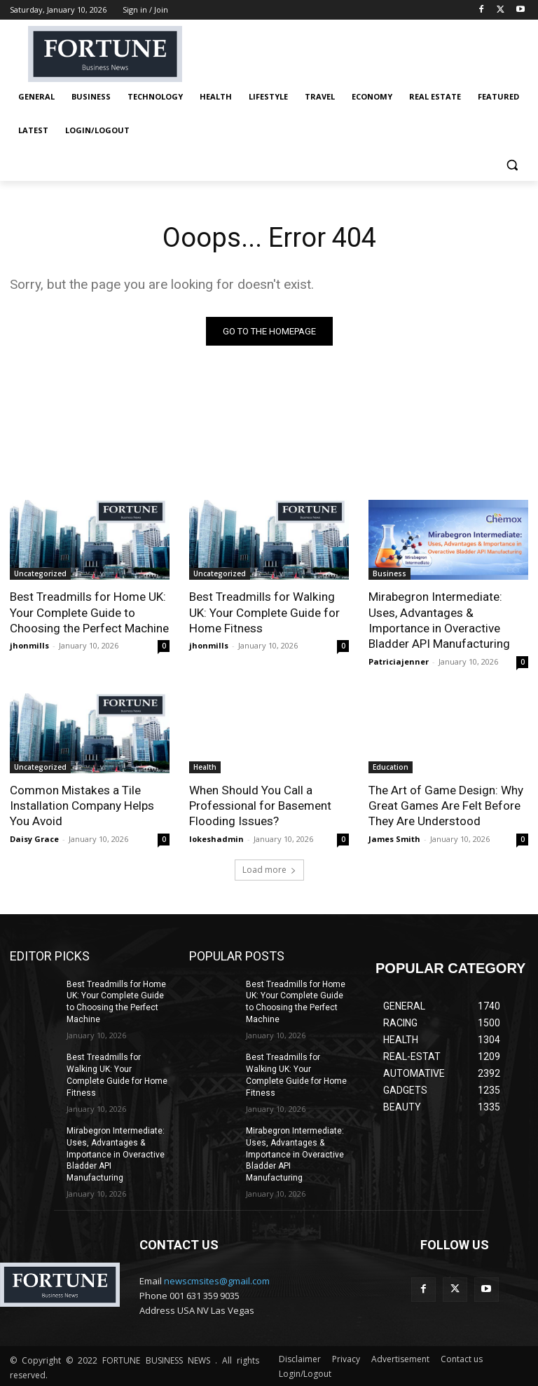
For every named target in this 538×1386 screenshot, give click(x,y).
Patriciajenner (398, 660)
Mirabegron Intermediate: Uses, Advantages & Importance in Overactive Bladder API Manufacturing (439, 620)
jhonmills (29, 645)
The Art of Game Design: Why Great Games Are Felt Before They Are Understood (445, 804)
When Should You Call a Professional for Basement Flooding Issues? (260, 804)
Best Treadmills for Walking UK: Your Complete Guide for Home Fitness (264, 612)
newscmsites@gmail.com (217, 1278)
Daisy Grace (34, 837)
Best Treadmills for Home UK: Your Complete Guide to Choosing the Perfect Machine (89, 612)
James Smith (394, 837)
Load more (269, 868)
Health (204, 766)
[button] (511, 164)
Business (389, 573)
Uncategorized (40, 573)
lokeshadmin (216, 837)
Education (390, 766)
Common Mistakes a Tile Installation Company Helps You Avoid (81, 804)
